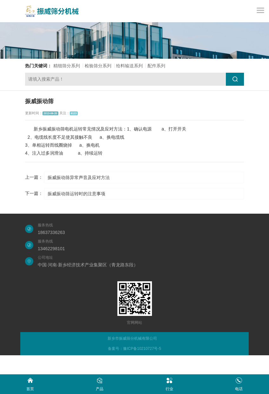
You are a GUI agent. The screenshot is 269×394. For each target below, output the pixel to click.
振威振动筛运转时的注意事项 (76, 193)
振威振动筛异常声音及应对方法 (79, 177)
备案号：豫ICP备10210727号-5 (134, 348)
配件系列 (156, 65)
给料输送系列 (129, 65)
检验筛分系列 (98, 65)
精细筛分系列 (66, 65)
